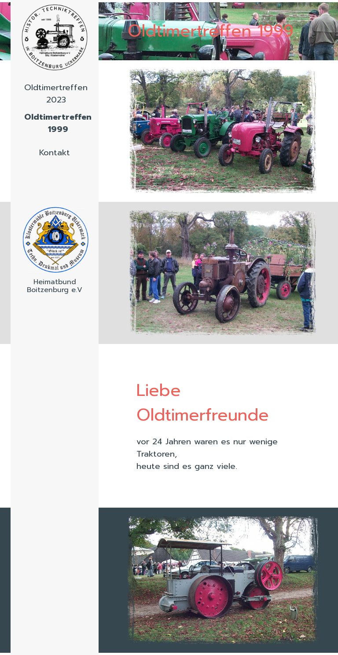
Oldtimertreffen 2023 (56, 93)
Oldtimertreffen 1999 (58, 123)
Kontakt (54, 152)
